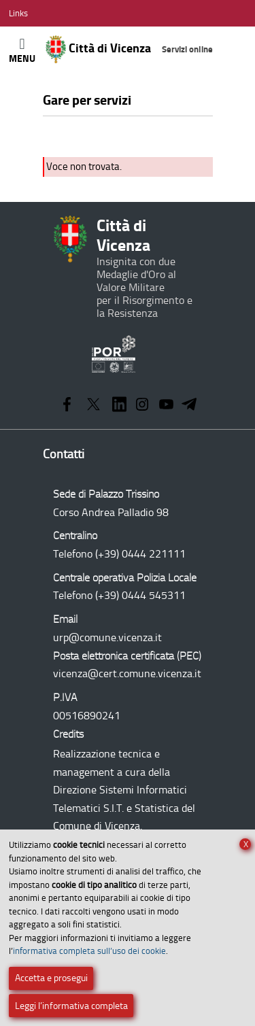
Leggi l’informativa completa (71, 1006)
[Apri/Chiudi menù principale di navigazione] (22, 50)
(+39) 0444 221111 (140, 553)
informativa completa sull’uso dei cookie (89, 951)
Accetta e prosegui (51, 978)
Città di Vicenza (130, 49)
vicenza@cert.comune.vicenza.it (127, 673)
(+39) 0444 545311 (140, 595)
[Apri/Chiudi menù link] (18, 13)
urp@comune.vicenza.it (107, 637)
